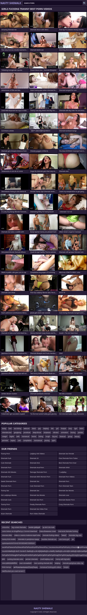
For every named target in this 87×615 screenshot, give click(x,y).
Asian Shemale (6, 514)
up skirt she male (48, 527)
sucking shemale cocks (15, 559)
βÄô (3, 559)
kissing (73, 432)
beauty (77, 436)
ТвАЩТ (64, 535)
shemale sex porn (36, 500)
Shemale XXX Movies (8, 472)
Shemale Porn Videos (66, 477)
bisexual (63, 436)
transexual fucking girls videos (50, 567)
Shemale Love (64, 495)
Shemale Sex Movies (37, 495)
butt (10, 428)
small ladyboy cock (46, 559)
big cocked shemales (19, 527)
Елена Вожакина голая (47, 531)
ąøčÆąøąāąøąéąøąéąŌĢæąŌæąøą (26, 567)
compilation (27, 440)
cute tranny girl (64, 539)
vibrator (56, 432)
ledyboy (57, 563)
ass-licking (17, 428)
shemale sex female (66, 454)
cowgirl (4, 436)
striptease (47, 432)
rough (48, 436)
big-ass (54, 436)
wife (18, 436)
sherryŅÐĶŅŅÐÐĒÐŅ (9, 563)
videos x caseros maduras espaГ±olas (27, 535)
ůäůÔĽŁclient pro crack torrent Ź (13, 571)
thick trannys (6, 567)
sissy (70, 428)
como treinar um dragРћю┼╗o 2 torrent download (19, 531)
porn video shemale (37, 514)
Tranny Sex (5, 490)
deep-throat (37, 432)
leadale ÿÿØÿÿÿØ (34, 527)
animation (64, 432)
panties (80, 432)
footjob (63, 428)
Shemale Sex (34, 481)
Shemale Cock (6, 500)
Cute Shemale (6, 463)
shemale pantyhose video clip (73, 563)
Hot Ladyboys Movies (9, 495)
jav (73, 539)
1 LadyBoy (62, 472)
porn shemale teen (66, 486)
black (34, 428)
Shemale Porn (6, 467)
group (70, 436)
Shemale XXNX (64, 467)
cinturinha (5, 527)
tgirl (75, 428)
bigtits (12, 436)
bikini (81, 428)
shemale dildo (7, 535)
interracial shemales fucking (68, 531)
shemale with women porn (40, 477)
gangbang (17, 432)
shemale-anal (6, 432)
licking (41, 436)
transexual (25, 436)
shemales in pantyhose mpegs (28, 539)
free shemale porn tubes (68, 458)
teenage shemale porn (38, 472)
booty (4, 428)
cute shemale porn (37, 486)
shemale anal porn (37, 467)
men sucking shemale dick (43, 563)
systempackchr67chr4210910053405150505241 (18, 543)
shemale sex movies (66, 490)
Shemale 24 (34, 458)
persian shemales (32, 559)
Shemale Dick (35, 463)
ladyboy (46, 428)
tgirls (53, 440)
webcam (26, 428)
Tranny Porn (5, 454)
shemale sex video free (39, 509)
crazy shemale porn (66, 504)
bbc (52, 428)
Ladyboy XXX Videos (37, 454)
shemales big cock (75, 535)
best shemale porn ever (67, 463)
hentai (34, 436)
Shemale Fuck (6, 458)
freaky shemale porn (38, 504)
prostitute (27, 432)
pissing (47, 440)
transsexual (38, 440)
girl (57, 428)
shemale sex (34, 490)
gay (39, 428)
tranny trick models (8, 539)
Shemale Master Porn (67, 500)
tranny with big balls (63, 559)
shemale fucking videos (51, 535)
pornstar (5, 440)
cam (19, 440)
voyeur (13, 440)
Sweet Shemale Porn (8, 481)
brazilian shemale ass (49, 539)
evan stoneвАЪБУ (26, 563)
